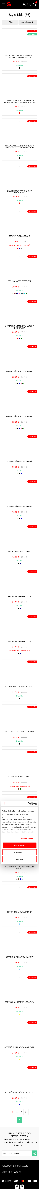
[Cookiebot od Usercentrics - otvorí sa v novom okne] (28, 803)
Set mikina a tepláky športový (19, 687)
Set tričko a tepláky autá (19, 777)
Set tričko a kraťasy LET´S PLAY (19, 1002)
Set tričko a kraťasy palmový (19, 957)
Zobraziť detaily (27, 839)
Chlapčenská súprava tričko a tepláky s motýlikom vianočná (19, 147)
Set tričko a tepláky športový (19, 732)
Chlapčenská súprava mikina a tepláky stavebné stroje (20, 57)
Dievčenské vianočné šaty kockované (19, 192)
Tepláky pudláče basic (19, 236)
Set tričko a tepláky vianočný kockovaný (19, 327)
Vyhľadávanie (29, 4)
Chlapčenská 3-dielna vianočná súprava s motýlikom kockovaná (19, 102)
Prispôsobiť (19, 852)
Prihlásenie (24, 4)
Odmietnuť (19, 859)
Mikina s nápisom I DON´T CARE (19, 371)
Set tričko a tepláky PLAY (19, 551)
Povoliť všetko (19, 845)
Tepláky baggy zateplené (19, 281)
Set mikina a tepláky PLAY (19, 597)
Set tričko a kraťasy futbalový (19, 1092)
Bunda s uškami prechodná (19, 461)
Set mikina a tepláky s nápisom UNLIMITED (19, 868)
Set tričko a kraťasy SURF (19, 912)
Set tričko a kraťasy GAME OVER (19, 1047)
